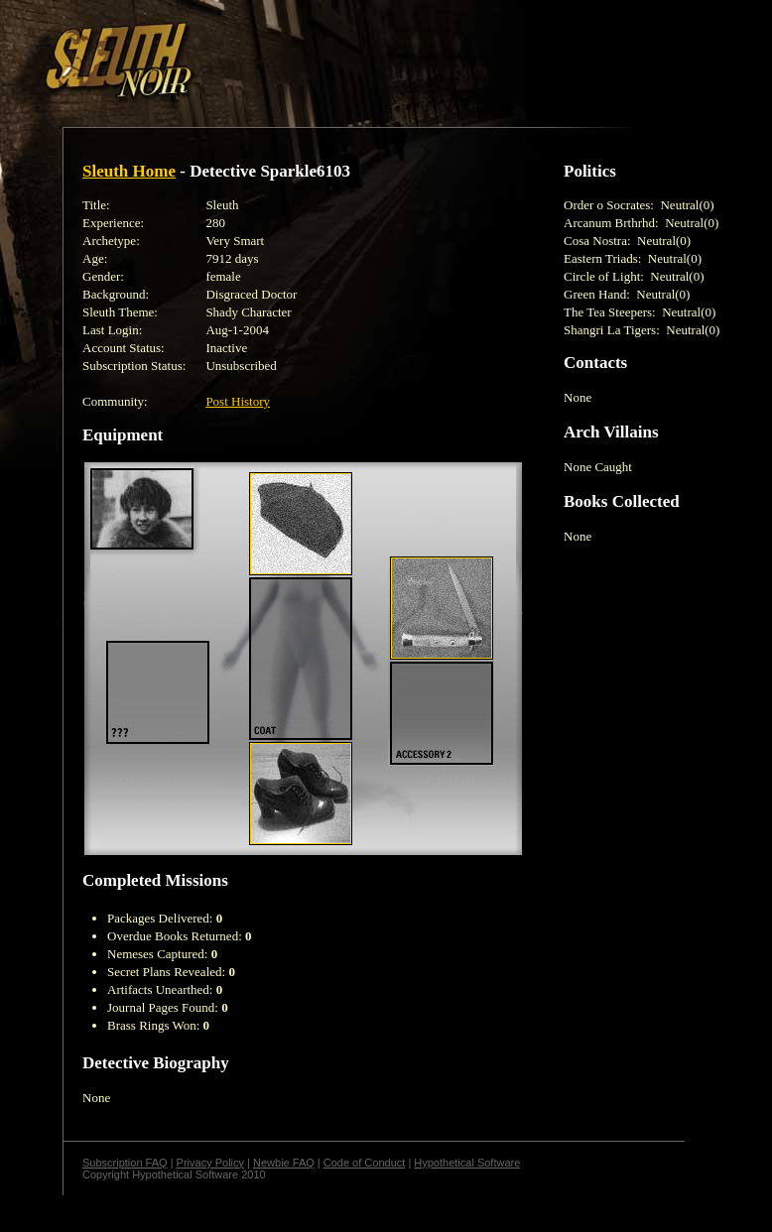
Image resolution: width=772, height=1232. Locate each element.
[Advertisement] (344, 52)
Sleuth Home (129, 171)
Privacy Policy (210, 1163)
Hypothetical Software (467, 1163)
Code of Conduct (364, 1163)
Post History (237, 401)
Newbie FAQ (284, 1163)
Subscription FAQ (125, 1163)
